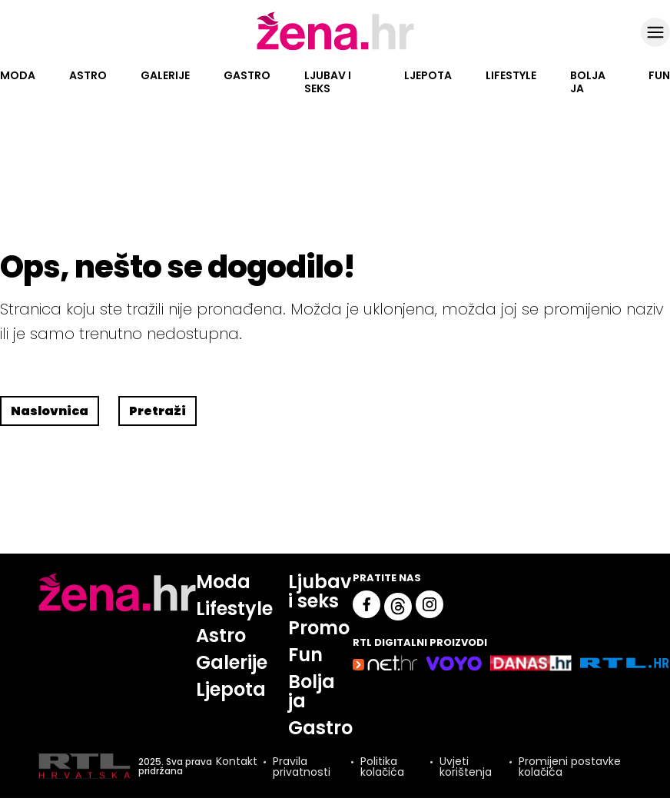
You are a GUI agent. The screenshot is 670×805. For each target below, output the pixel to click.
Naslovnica (49, 411)
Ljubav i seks (327, 82)
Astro (88, 75)
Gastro (247, 75)
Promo (319, 627)
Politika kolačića (382, 766)
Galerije (165, 75)
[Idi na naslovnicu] (335, 48)
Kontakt (236, 762)
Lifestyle (511, 75)
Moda (17, 75)
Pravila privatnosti (301, 766)
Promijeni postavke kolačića (570, 766)
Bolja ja (587, 82)
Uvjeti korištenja (465, 766)
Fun (659, 75)
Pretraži (157, 411)
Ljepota (428, 75)
